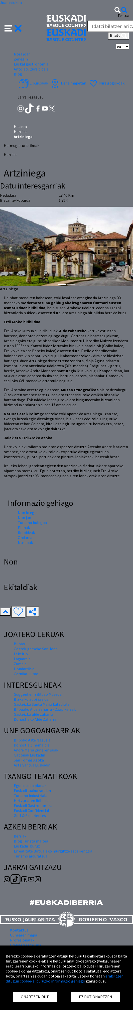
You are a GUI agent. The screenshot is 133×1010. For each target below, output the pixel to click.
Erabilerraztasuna (25, 945)
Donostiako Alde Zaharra (35, 719)
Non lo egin (28, 512)
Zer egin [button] (21, 59)
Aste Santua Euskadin (32, 765)
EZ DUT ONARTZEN (95, 996)
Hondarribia (24, 668)
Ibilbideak (26, 532)
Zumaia (20, 663)
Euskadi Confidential (31, 810)
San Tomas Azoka (29, 760)
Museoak (25, 542)
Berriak (20, 836)
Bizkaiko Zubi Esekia (31, 699)
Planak (24, 527)
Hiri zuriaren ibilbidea (32, 800)
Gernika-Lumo (26, 673)
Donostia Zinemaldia (32, 745)
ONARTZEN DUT (35, 996)
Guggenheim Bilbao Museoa (38, 694)
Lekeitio (21, 653)
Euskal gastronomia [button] (31, 64)
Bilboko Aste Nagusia (32, 740)
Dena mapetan (68, 83)
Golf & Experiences (30, 815)
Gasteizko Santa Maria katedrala (41, 704)
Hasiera (20, 126)
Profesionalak (22, 940)
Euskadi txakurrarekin (32, 790)
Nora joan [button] (22, 54)
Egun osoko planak (30, 785)
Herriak (20, 131)
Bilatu (118, 36)
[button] (13, 27)
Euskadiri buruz (27, 846)
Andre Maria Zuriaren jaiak (36, 750)
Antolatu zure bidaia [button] (31, 69)
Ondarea (25, 537)
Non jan (24, 517)
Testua (123, 15)
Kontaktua (19, 930)
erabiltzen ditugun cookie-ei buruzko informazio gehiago (64, 979)
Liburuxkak (33, 83)
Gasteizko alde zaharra (33, 714)
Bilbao (19, 643)
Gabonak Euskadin (29, 755)
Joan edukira (11, 2)
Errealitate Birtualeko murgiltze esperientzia (53, 851)
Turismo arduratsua (30, 856)
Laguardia (22, 658)
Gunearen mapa (23, 935)
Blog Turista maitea (31, 841)
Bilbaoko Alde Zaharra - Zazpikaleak (45, 709)
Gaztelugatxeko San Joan (36, 648)
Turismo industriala (30, 795)
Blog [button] (18, 74)
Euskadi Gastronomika (33, 805)
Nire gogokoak (106, 83)
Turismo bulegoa (32, 522)
